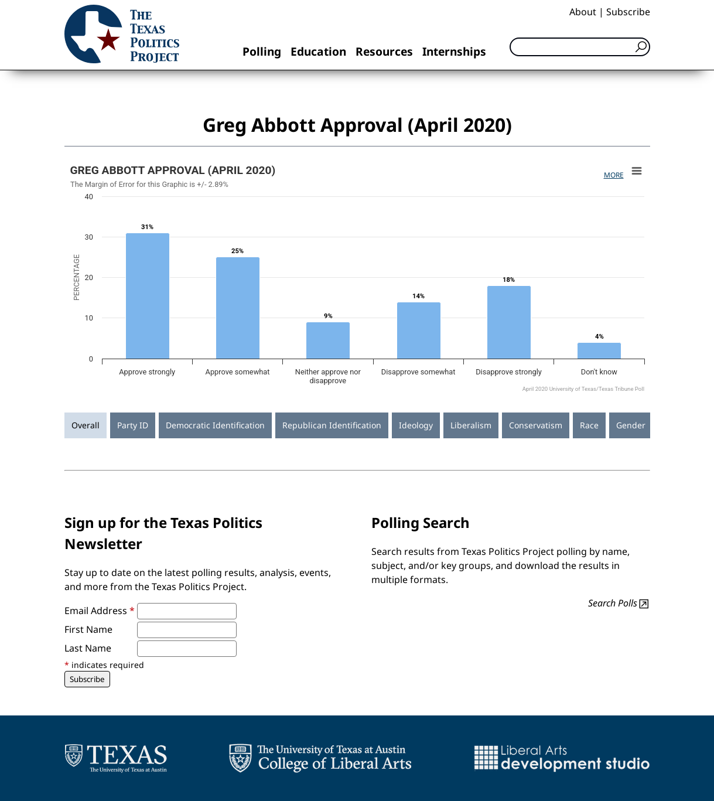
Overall (85, 425)
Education (318, 51)
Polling (261, 51)
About (582, 11)
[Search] (580, 47)
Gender (630, 425)
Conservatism (535, 425)
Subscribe (628, 11)
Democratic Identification (215, 425)
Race (589, 425)
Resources (384, 51)
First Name (88, 629)
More (614, 175)
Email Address (99, 610)
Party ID (132, 425)
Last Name (87, 648)
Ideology (416, 425)
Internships (454, 51)
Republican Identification (331, 425)
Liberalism (470, 425)
